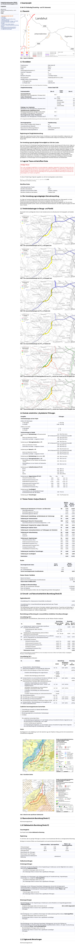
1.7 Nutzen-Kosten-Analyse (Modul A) (7, 24)
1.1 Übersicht (3, 17)
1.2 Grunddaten (3, 18)
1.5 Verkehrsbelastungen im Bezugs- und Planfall (9, 21)
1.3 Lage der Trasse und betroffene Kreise (8, 19)
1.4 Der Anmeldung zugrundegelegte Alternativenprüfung (39, 196)
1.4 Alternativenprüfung (5, 20)
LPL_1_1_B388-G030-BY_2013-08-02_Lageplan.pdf (33, 179)
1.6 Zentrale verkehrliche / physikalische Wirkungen (37, 413)
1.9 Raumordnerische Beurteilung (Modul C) (8, 27)
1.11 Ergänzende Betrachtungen (6, 29)
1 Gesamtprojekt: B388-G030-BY (7, 16)
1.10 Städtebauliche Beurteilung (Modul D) (8, 28)
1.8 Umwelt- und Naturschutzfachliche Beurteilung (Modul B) (41, 594)
